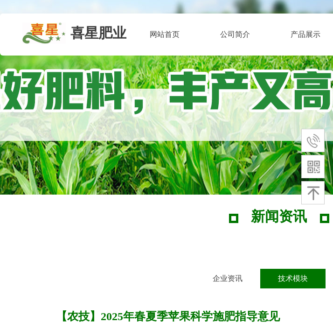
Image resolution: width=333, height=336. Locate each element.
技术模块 (293, 278)
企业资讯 (228, 278)
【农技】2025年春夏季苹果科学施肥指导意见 (168, 316)
